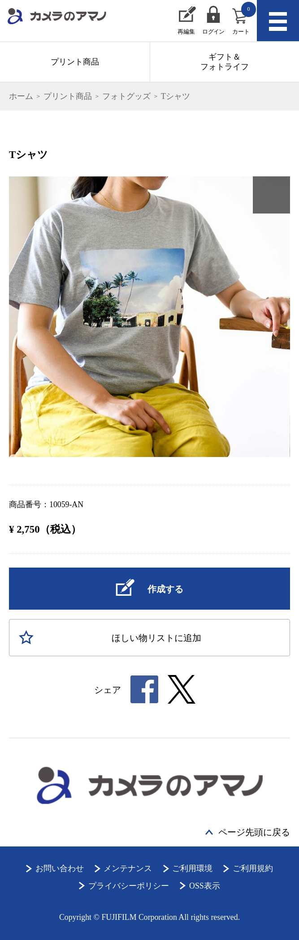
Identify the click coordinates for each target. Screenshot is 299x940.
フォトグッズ (126, 96)
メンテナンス (128, 868)
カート (244, 18)
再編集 (186, 32)
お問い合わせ (59, 868)
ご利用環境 (192, 868)
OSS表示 (204, 885)
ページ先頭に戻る (254, 832)
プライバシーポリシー (128, 885)
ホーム (21, 96)
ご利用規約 (253, 868)
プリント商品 (75, 61)
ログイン (213, 32)
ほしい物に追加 (156, 638)
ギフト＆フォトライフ (224, 61)
